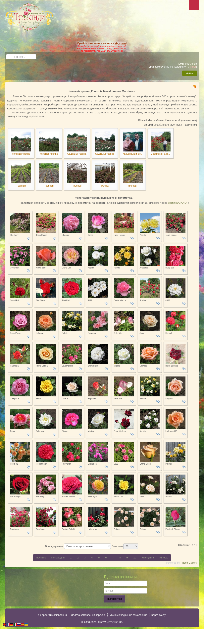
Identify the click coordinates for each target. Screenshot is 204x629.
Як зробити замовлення (52, 614)
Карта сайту (158, 614)
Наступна (148, 557)
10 (134, 557)
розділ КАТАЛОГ (178, 202)
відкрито (120, 43)
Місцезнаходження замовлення (128, 614)
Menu (194, 5)
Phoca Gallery (189, 562)
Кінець (164, 557)
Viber (193, 66)
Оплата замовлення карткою (88, 614)
